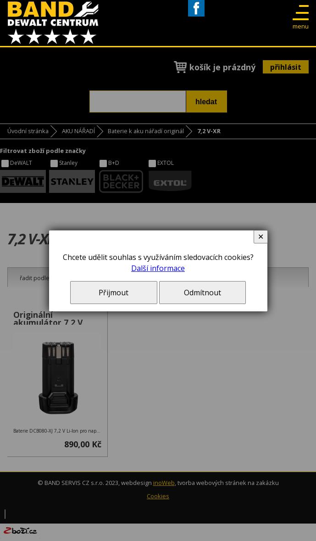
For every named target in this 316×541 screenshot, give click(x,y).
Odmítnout (202, 292)
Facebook (196, 16)
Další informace (158, 268)
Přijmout (113, 292)
